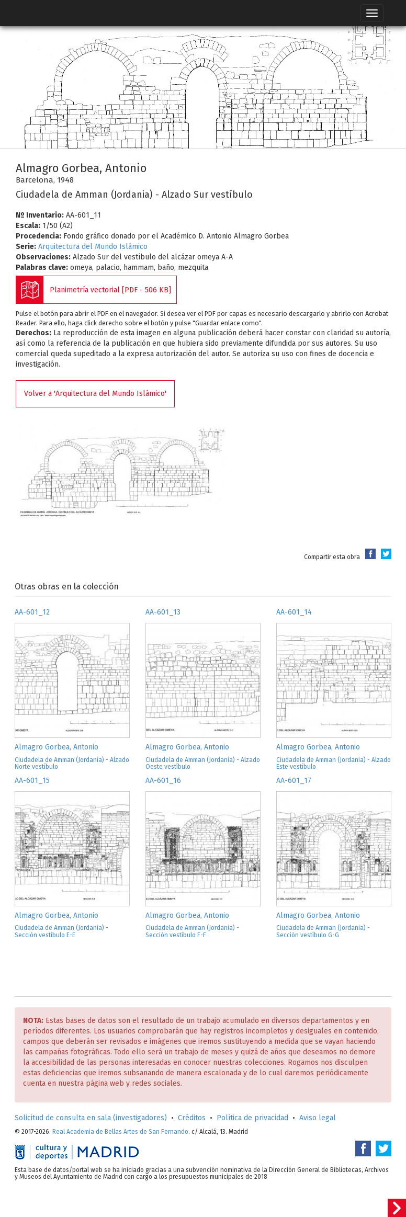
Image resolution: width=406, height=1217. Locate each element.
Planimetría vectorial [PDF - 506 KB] (110, 290)
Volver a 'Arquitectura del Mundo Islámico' (95, 393)
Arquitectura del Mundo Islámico (93, 246)
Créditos (192, 1117)
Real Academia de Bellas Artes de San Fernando (120, 1131)
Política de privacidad (252, 1117)
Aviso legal (317, 1117)
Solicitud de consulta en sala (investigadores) (91, 1117)
